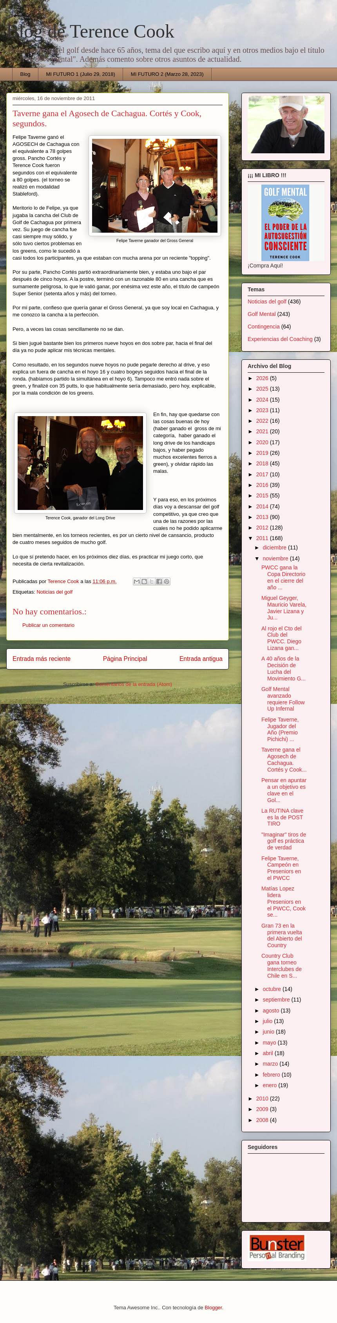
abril (268, 1053)
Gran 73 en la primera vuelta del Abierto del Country (281, 935)
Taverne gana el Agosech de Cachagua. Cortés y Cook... (283, 759)
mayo (270, 1042)
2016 (263, 485)
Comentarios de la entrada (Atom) (133, 684)
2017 (263, 474)
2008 (263, 1120)
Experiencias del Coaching (280, 339)
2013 (263, 517)
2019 (263, 453)
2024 (263, 400)
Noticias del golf (54, 592)
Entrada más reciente (42, 658)
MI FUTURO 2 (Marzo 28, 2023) (167, 74)
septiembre (277, 999)
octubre (273, 989)
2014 (263, 506)
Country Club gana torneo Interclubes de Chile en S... (281, 965)
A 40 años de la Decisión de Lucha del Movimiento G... (283, 668)
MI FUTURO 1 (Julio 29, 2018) (80, 74)
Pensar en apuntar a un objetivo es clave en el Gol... (283, 790)
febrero (272, 1075)
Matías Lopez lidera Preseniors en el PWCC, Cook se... (283, 901)
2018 (263, 463)
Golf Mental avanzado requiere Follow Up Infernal (283, 699)
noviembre (276, 558)
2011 (263, 538)
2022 (263, 421)
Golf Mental (262, 314)
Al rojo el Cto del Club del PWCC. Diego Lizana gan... (281, 638)
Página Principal (125, 658)
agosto (272, 1010)
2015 (263, 495)
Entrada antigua (201, 658)
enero (270, 1085)
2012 (263, 527)
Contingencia (264, 326)
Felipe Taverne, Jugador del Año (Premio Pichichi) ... (280, 729)
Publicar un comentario (48, 625)
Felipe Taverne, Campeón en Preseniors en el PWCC (281, 868)
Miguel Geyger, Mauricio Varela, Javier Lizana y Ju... (283, 608)
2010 (263, 1098)
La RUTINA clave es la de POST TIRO (282, 817)
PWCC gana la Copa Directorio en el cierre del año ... (283, 577)
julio (268, 1021)
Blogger (213, 1307)
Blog (25, 74)
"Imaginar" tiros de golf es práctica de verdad (283, 841)
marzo (271, 1064)
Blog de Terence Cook (90, 31)
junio (269, 1032)
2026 (263, 378)
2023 (263, 410)
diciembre (275, 547)
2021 (263, 431)
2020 (263, 442)
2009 (263, 1109)
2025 (263, 389)
